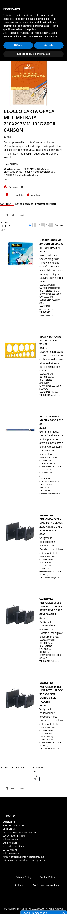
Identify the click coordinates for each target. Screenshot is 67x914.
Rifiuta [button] (18, 45)
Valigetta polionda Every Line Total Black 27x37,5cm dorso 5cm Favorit (51, 523)
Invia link (35, 195)
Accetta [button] (48, 45)
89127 (43, 618)
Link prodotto (16, 195)
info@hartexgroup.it (33, 856)
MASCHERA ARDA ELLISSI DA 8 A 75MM (50, 340)
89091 (43, 534)
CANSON (14, 164)
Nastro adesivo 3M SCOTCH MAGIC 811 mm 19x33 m (51, 243)
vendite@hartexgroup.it (32, 860)
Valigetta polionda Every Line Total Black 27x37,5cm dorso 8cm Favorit (51, 606)
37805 (43, 427)
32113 (43, 251)
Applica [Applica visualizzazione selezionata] (59, 225)
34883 (43, 348)
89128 (43, 705)
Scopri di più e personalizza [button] (33, 53)
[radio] (30, 225)
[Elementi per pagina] (36, 779)
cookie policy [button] (28, 29)
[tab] (7, 204)
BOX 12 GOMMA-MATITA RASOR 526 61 (51, 420)
